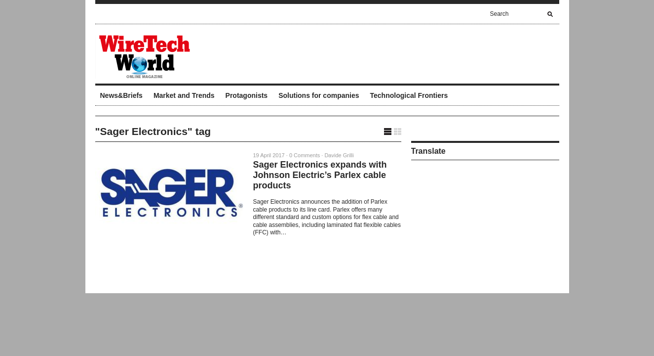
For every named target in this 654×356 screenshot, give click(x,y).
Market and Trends (184, 95)
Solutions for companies (318, 95)
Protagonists (247, 95)
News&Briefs (121, 95)
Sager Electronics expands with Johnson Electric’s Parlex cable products (320, 175)
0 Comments (304, 155)
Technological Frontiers (409, 95)
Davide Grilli (338, 155)
